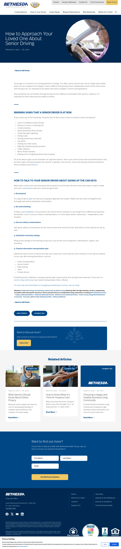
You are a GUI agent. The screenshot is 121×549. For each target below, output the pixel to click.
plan (31, 199)
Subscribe (24, 343)
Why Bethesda (89, 12)
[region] (60, 542)
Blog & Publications (71, 12)
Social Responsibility (103, 505)
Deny (105, 544)
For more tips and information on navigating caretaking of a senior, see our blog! (46, 285)
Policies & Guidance (103, 502)
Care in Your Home (38, 12)
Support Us (75, 505)
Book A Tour (112, 2)
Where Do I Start (105, 12)
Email (36, 466)
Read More (13, 417)
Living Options (21, 12)
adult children (22, 313)
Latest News (54, 12)
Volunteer (99, 494)
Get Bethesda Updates (49, 477)
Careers (56, 2)
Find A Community (97, 2)
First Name (38, 458)
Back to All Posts (22, 71)
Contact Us (83, 2)
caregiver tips (39, 313)
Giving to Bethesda (69, 2)
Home (73, 494)
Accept (114, 544)
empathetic (30, 212)
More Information (22, 546)
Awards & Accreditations (105, 498)
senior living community (23, 280)
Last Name (67, 458)
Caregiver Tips (32, 369)
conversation (27, 188)
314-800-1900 (11, 508)
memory (34, 165)
